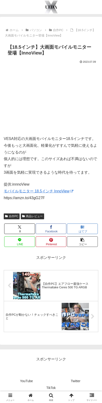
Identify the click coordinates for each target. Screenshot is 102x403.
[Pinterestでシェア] (51, 241)
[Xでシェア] (19, 228)
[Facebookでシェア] (51, 228)
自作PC (11, 216)
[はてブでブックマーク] (82, 228)
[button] (82, 241)
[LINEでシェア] (19, 241)
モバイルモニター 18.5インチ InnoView (38, 191)
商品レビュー (32, 216)
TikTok (51, 388)
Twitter (75, 381)
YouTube (26, 381)
